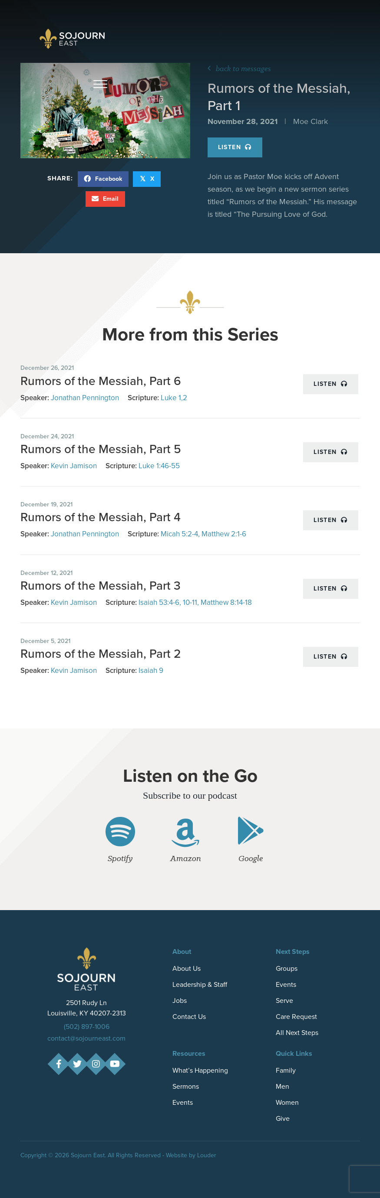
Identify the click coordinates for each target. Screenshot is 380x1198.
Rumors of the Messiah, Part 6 (100, 381)
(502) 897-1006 (86, 1027)
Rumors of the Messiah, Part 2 (100, 654)
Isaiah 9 (151, 670)
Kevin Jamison (74, 465)
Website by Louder (191, 1155)
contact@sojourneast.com (86, 1038)
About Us (186, 968)
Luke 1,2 (174, 397)
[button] (100, 84)
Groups (286, 968)
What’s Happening (200, 1070)
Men (282, 1086)
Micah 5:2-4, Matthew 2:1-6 (203, 534)
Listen (235, 147)
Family (286, 1070)
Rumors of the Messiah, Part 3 (100, 585)
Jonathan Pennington (85, 397)
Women (287, 1102)
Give (283, 1118)
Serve (284, 1000)
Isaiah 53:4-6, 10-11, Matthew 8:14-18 (195, 602)
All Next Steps (297, 1033)
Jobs (179, 1000)
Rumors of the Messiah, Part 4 (100, 517)
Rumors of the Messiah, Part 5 (100, 449)
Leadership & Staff (199, 984)
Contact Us (189, 1017)
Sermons (185, 1086)
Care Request (296, 1017)
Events (286, 984)
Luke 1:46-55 (159, 465)
